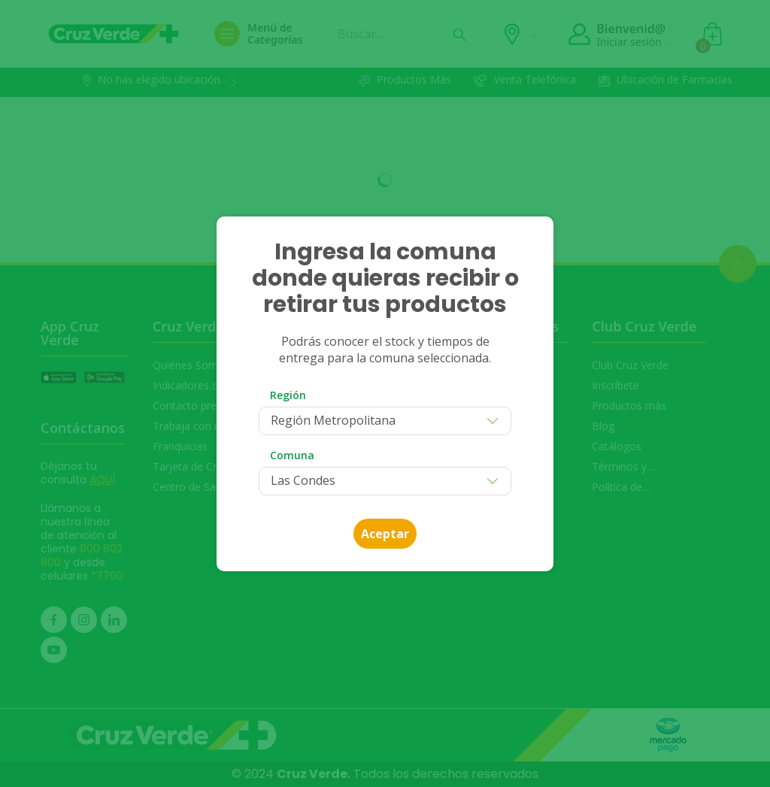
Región (288, 395)
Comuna (292, 455)
